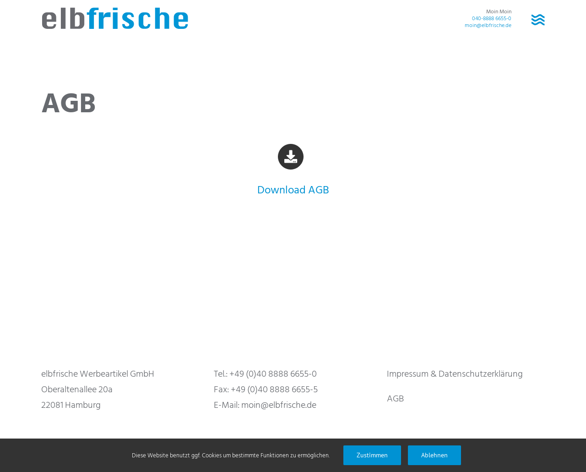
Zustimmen (372, 455)
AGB (395, 398)
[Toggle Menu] (538, 18)
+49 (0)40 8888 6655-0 (273, 374)
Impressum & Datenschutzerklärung (455, 374)
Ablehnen (434, 455)
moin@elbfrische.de (488, 25)
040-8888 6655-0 (491, 18)
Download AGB (293, 190)
